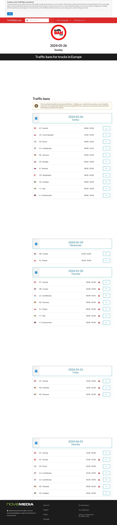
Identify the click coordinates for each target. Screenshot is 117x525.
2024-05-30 (58, 272)
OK (10, 13)
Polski (45, 514)
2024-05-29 (58, 244)
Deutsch (46, 505)
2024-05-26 (58, 118)
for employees (84, 510)
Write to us (79, 20)
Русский (46, 519)
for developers (84, 505)
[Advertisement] (58, 78)
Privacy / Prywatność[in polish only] (86, 515)
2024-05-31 (58, 371)
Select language (64, 20)
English (45, 510)
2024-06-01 (58, 443)
